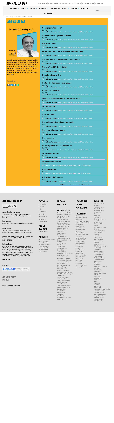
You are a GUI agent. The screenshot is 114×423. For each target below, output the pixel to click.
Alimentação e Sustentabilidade (47, 239)
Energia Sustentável (44, 246)
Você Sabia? (97, 285)
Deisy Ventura (60, 231)
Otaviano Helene (61, 289)
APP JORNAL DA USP (9, 277)
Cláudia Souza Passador (63, 224)
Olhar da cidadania (98, 251)
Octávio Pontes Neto (81, 255)
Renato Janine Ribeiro (81, 265)
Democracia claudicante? (51, 161)
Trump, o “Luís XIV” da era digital (54, 67)
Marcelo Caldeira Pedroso (63, 280)
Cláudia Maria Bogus (62, 223)
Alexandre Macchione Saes (64, 214)
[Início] (7, 17)
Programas (97, 205)
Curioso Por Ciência (44, 243)
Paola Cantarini (61, 290)
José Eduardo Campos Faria (64, 272)
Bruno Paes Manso (62, 218)
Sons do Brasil (97, 270)
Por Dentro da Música (99, 258)
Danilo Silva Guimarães (63, 230)
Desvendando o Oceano (45, 244)
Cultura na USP (98, 217)
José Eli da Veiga (80, 241)
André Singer (79, 219)
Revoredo (96, 263)
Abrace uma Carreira (99, 207)
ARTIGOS (61, 201)
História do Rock (98, 232)
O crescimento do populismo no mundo (56, 36)
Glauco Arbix (79, 231)
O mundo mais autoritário (51, 75)
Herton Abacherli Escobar (63, 262)
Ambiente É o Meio (99, 210)
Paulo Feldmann (61, 292)
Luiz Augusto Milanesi (63, 277)
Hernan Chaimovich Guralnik (64, 260)
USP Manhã (97, 280)
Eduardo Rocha (79, 224)
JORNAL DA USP (16, 3)
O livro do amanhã (48, 114)
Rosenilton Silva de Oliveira (64, 297)
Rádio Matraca (98, 261)
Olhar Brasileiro (98, 249)
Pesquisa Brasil (98, 256)
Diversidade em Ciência (100, 227)
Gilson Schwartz (80, 228)
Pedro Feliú (60, 294)
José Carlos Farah (80, 239)
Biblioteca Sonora (98, 214)
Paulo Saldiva (79, 260)
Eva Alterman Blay (61, 243)
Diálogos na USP (98, 224)
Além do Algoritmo (99, 209)
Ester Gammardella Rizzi (63, 238)
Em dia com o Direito (99, 230)
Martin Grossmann (80, 250)
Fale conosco (6, 221)
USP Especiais (97, 278)
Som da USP (97, 268)
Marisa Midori (79, 248)
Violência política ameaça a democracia (56, 146)
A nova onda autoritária (50, 91)
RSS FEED (5, 279)
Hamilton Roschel (61, 257)
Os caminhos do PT (49, 106)
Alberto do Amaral (80, 216)
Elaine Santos (60, 235)
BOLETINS (97, 287)
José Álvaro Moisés (81, 238)
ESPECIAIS (61, 204)
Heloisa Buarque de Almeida (64, 258)
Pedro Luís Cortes (61, 296)
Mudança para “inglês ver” (51, 28)
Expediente (6, 259)
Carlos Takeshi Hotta (62, 219)
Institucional (63, 8)
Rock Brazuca (97, 264)
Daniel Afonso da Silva (63, 226)
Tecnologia (84, 8)
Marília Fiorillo (79, 246)
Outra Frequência (98, 254)
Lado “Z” (96, 236)
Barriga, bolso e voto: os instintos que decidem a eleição (63, 51)
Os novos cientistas (99, 253)
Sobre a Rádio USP (99, 203)
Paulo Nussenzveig (80, 256)
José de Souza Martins (63, 270)
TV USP (79, 204)
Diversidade (44, 8)
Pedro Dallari (79, 262)
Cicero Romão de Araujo (63, 221)
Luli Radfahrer (79, 245)
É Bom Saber (97, 229)
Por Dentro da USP (43, 249)
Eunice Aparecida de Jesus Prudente (64, 240)
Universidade (49, 13)
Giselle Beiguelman (80, 229)
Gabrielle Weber (61, 246)
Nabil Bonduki (79, 253)
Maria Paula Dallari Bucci (63, 287)
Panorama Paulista (43, 248)
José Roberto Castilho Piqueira (65, 274)
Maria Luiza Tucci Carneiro (64, 285)
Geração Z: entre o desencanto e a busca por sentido (61, 99)
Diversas (96, 225)
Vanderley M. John (61, 299)
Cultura (34, 8)
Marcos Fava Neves (62, 284)
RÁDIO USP (98, 201)
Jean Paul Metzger (62, 267)
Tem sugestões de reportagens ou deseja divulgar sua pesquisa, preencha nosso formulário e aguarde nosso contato (16, 215)
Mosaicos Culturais (99, 244)
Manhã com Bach (98, 239)
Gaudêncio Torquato (62, 248)
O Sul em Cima (98, 247)
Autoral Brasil (97, 212)
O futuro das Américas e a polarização (56, 83)
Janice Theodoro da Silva (63, 265)
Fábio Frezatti (60, 245)
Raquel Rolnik (79, 263)
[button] (8, 85)
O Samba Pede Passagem (100, 246)
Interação (96, 234)
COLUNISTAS (81, 213)
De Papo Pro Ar (98, 222)
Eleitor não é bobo (48, 44)
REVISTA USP (81, 201)
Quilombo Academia (99, 259)
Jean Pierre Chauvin (62, 268)
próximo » (84, 184)
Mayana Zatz (79, 251)
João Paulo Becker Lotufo (82, 234)
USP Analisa (97, 276)
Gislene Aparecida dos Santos (65, 253)
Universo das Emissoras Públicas (100, 273)
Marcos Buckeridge (62, 282)
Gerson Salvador (61, 250)
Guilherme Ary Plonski (62, 255)
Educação (53, 8)
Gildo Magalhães (61, 251)
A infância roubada (49, 169)
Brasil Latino (97, 215)
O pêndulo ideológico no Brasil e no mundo (57, 122)
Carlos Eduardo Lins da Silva (83, 223)
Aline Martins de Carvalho (63, 216)
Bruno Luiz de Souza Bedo (82, 221)
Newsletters (6, 228)
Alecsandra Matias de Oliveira (64, 213)
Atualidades (14, 8)
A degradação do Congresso (52, 177)
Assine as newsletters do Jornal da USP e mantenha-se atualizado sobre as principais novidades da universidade (17, 231)
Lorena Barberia (61, 275)
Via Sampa (96, 281)
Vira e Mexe (97, 283)
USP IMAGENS (81, 207)
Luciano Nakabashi (80, 243)
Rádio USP (75, 8)
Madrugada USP (98, 237)
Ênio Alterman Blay (62, 236)
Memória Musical (98, 241)
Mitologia (96, 242)
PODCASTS (43, 236)
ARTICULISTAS (16, 21)
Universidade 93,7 (98, 271)
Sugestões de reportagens (11, 212)
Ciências (24, 8)
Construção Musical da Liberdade (100, 219)
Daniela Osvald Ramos (63, 228)
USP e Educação (43, 251)
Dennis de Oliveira (61, 233)
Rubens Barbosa (80, 267)
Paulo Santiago (79, 258)
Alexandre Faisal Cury (81, 217)
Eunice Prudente (80, 226)
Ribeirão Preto (43, 231)
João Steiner (79, 236)
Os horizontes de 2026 (50, 154)
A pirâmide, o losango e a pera (53, 130)
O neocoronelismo (48, 138)
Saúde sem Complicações (101, 266)
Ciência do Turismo (43, 241)
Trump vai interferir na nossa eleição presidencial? (60, 59)
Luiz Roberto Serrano (62, 279)
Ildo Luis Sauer (61, 263)
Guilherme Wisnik (80, 233)
